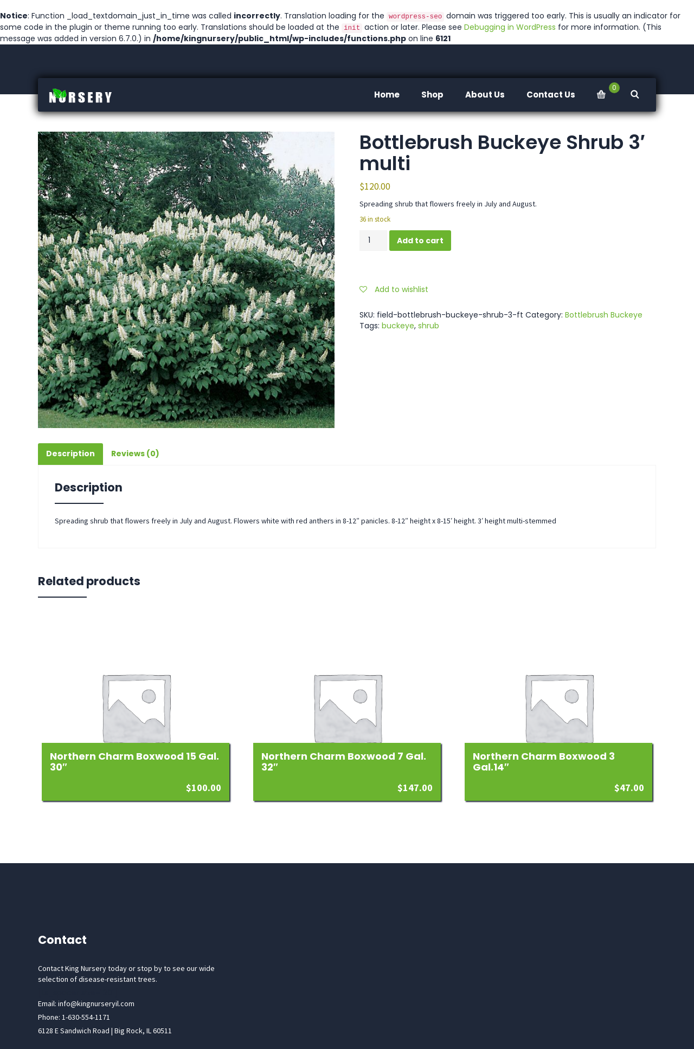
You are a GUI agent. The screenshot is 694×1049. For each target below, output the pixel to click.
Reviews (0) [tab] (135, 453)
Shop (432, 94)
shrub (428, 325)
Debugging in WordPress (510, 27)
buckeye (398, 325)
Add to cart (420, 240)
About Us (485, 94)
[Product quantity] (373, 240)
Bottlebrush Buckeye (603, 314)
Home (387, 94)
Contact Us (550, 94)
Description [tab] (70, 453)
